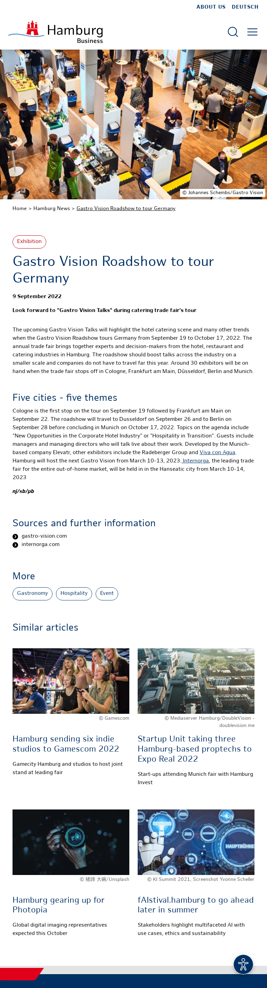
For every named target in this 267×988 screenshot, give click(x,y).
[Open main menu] (252, 32)
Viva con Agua (217, 453)
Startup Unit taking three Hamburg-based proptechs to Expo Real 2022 (195, 750)
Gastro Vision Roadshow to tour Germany (126, 208)
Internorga (195, 461)
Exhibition (29, 241)
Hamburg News (51, 208)
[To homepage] (55, 31)
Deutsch (245, 7)
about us (211, 7)
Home (20, 208)
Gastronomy (32, 593)
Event (107, 593)
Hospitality (74, 593)
